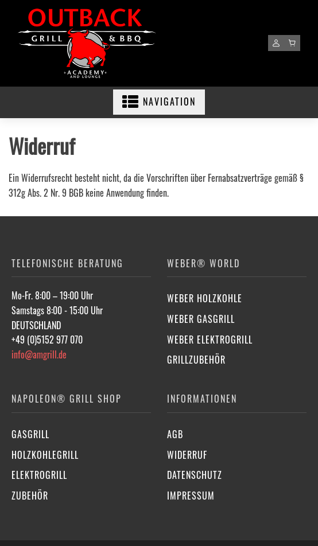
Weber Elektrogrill (210, 339)
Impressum (191, 495)
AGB (175, 434)
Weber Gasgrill (201, 319)
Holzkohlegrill (45, 455)
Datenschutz (194, 475)
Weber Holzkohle (204, 298)
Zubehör (29, 495)
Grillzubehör (196, 359)
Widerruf (187, 455)
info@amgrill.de (39, 354)
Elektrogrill (39, 475)
